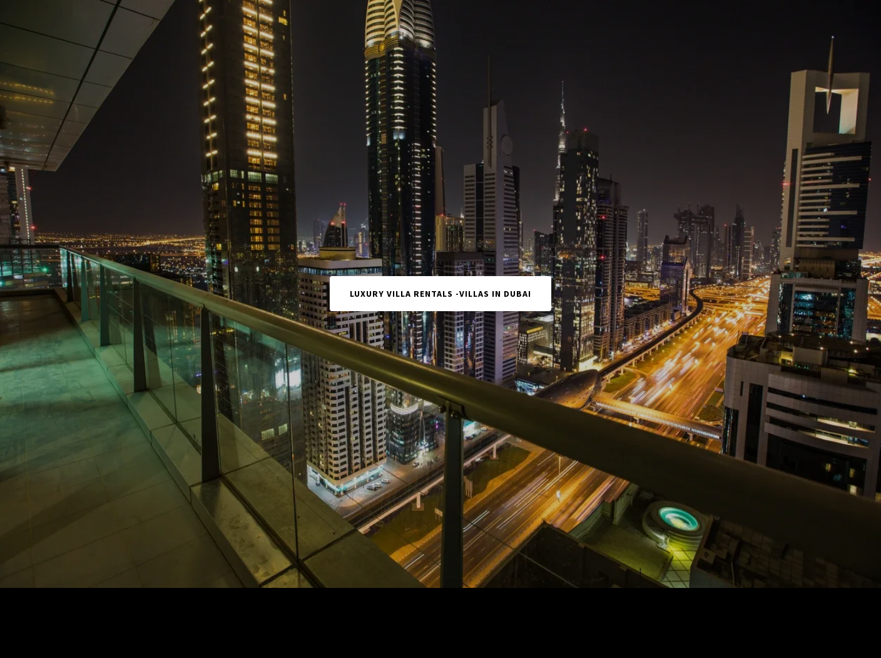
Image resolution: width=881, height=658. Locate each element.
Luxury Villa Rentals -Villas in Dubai (440, 293)
